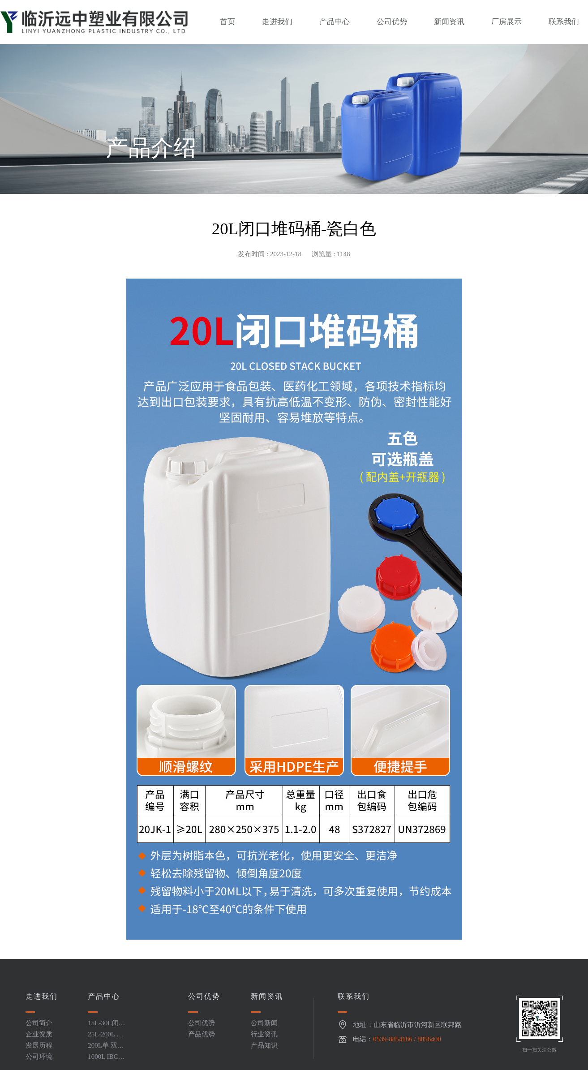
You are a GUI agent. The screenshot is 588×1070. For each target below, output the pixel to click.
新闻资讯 (449, 21)
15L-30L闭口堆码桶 (106, 1026)
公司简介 (39, 1023)
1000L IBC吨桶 (106, 1060)
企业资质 (39, 1034)
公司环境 (39, 1056)
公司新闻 (264, 1023)
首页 (227, 21)
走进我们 (277, 21)
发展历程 (39, 1045)
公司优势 (392, 21)
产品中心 (334, 21)
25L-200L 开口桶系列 (105, 1037)
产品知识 (264, 1045)
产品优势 (201, 1034)
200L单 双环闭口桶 (106, 1049)
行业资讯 (264, 1034)
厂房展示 (506, 21)
